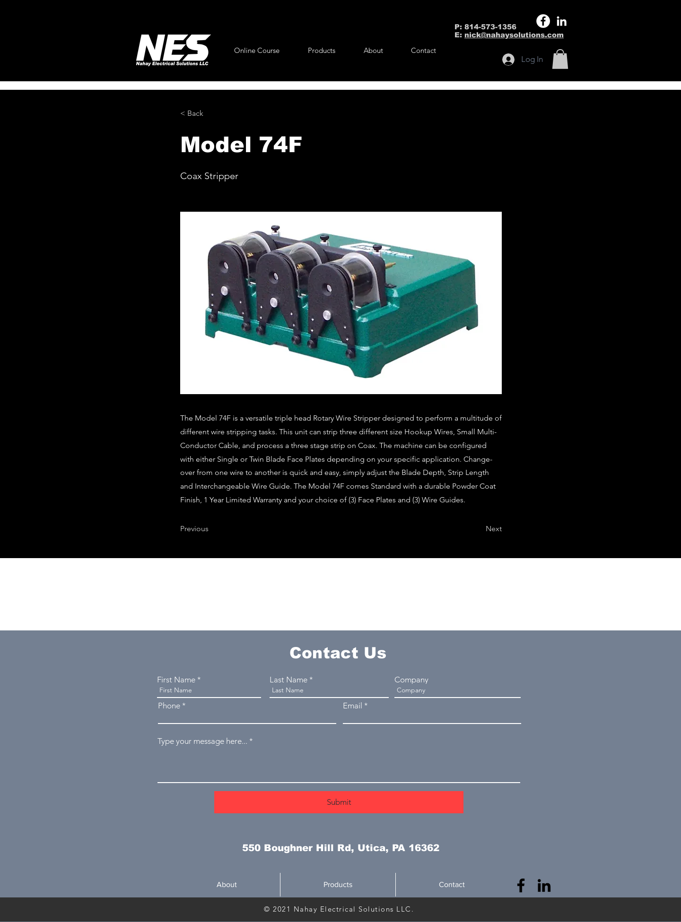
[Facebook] (543, 21)
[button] (321, 50)
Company (411, 680)
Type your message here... (202, 741)
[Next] (478, 528)
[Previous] (211, 528)
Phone (169, 706)
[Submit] (338, 802)
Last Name (288, 680)
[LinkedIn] (561, 21)
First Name (176, 680)
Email (352, 706)
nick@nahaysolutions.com (514, 35)
